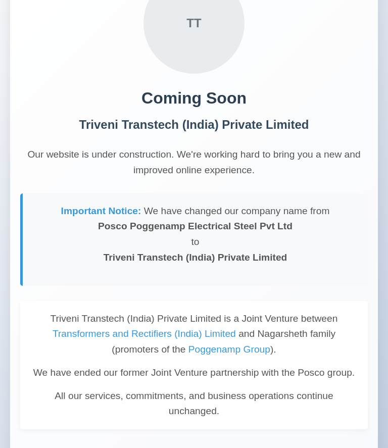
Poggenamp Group (229, 349)
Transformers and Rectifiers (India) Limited (144, 333)
